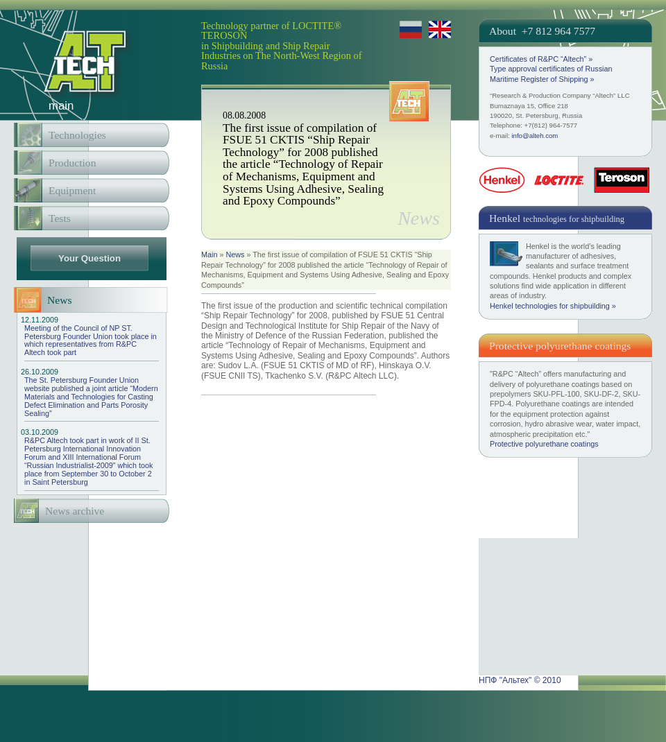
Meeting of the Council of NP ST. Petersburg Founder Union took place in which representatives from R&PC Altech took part (91, 336)
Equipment (72, 190)
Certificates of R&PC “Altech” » (541, 59)
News (234, 254)
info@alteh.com (534, 135)
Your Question (89, 258)
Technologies (77, 135)
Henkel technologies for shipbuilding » (553, 306)
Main (209, 254)
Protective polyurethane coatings (544, 444)
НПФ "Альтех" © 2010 (520, 680)
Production (72, 163)
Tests (60, 218)
